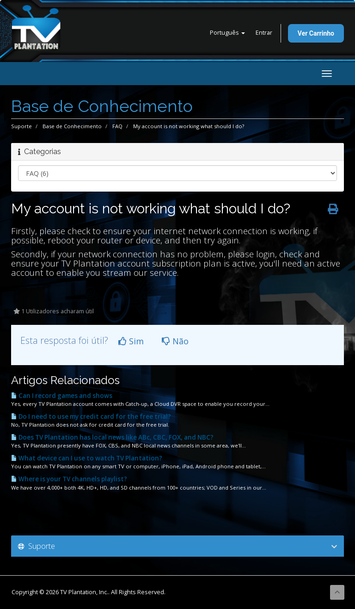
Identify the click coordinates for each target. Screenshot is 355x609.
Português (227, 33)
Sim (131, 341)
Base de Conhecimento (72, 126)
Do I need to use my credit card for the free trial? (91, 416)
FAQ (117, 126)
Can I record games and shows (61, 396)
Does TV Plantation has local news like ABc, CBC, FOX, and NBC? (112, 437)
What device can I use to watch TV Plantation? (86, 458)
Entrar (264, 33)
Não (175, 341)
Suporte (21, 126)
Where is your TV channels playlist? (69, 479)
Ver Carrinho (316, 33)
